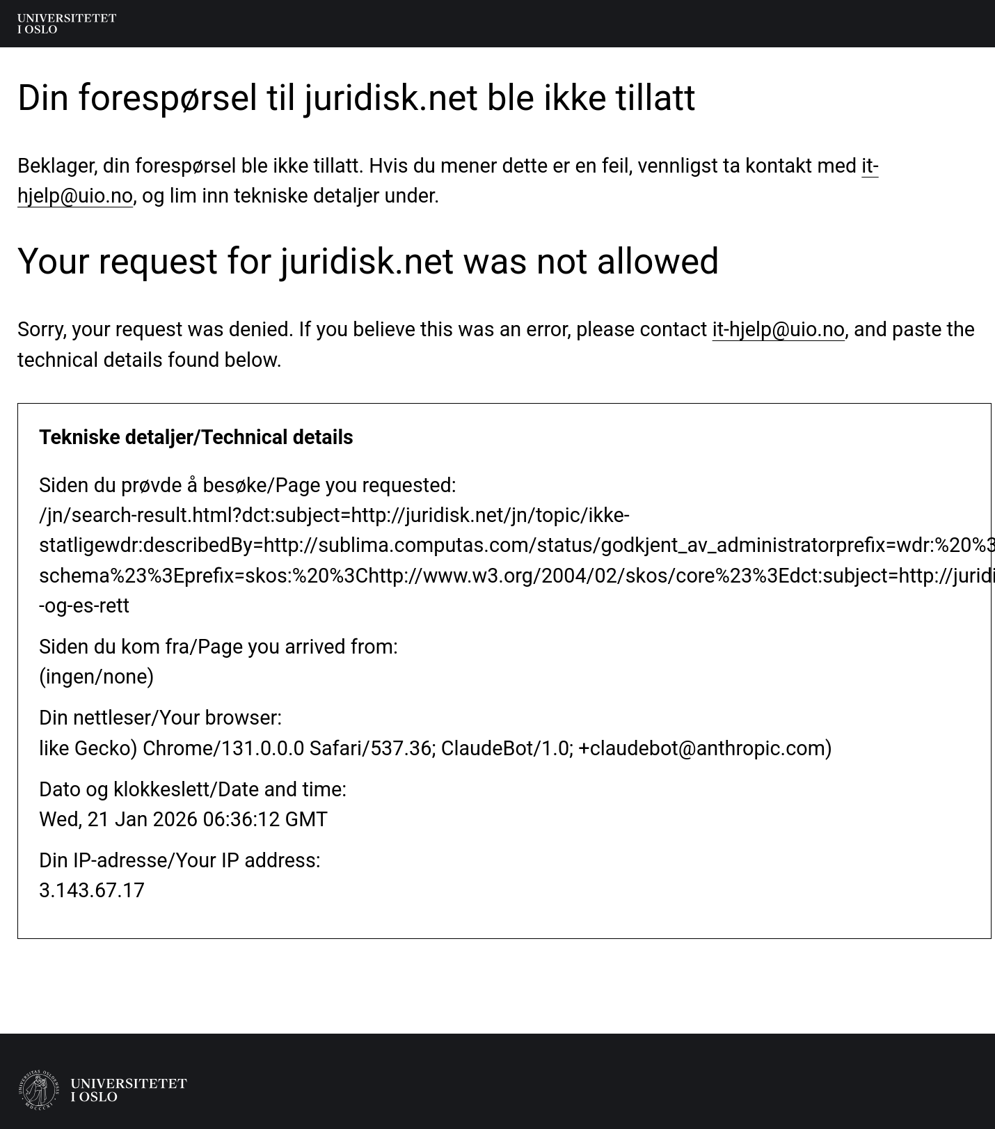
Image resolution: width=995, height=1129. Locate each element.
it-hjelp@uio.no (779, 329)
